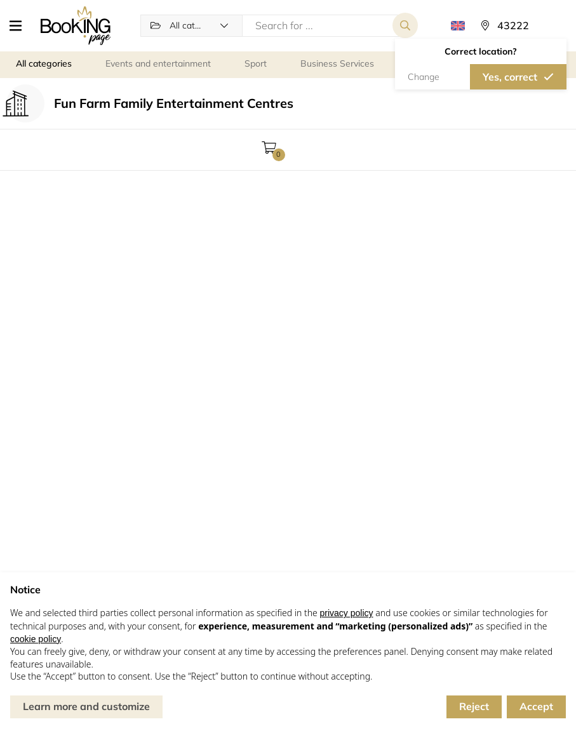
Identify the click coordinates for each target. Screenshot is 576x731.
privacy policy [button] (346, 613)
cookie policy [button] (35, 639)
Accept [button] (536, 706)
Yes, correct (510, 76)
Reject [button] (474, 706)
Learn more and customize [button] (86, 706)
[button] (20, 25)
